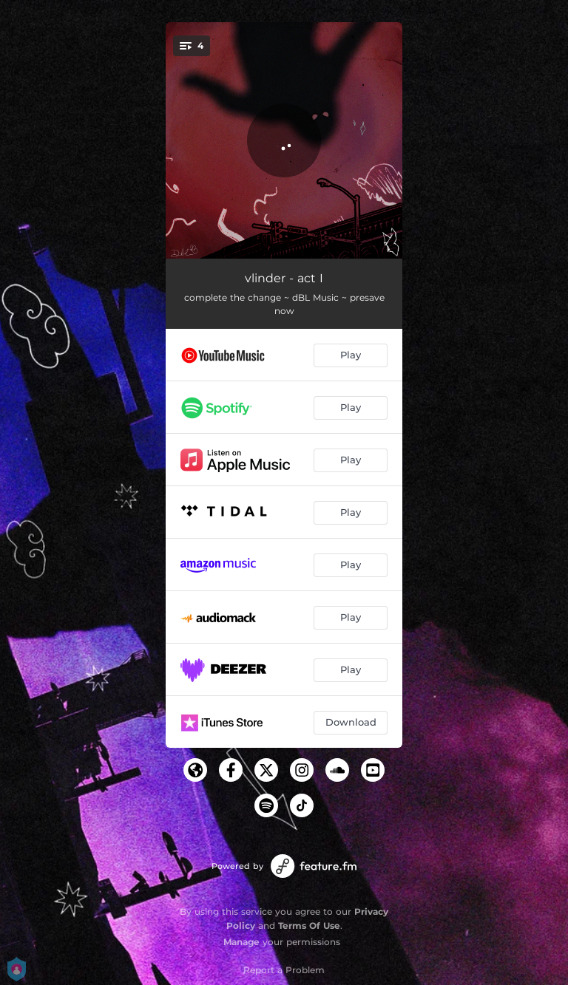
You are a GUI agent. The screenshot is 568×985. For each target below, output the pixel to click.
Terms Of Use (309, 925)
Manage (241, 941)
